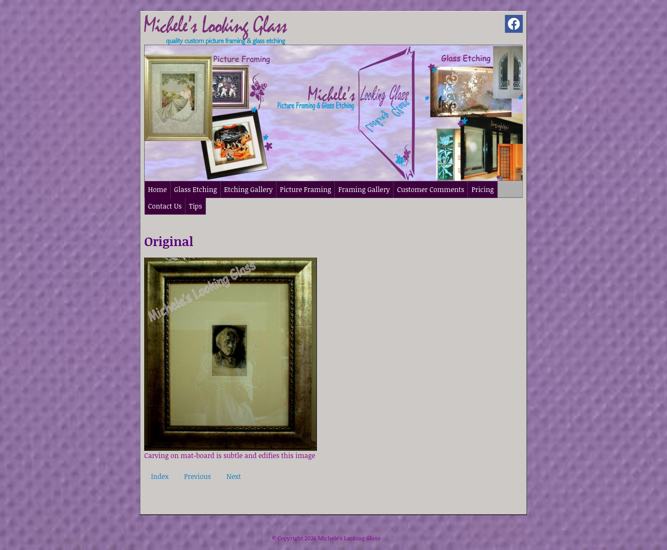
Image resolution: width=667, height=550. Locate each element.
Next (233, 476)
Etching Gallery (248, 189)
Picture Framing (305, 189)
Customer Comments (430, 189)
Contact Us (165, 206)
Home (157, 189)
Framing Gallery (364, 189)
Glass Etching (195, 189)
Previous (197, 476)
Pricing (482, 189)
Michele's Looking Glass (349, 538)
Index (159, 476)
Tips (195, 206)
